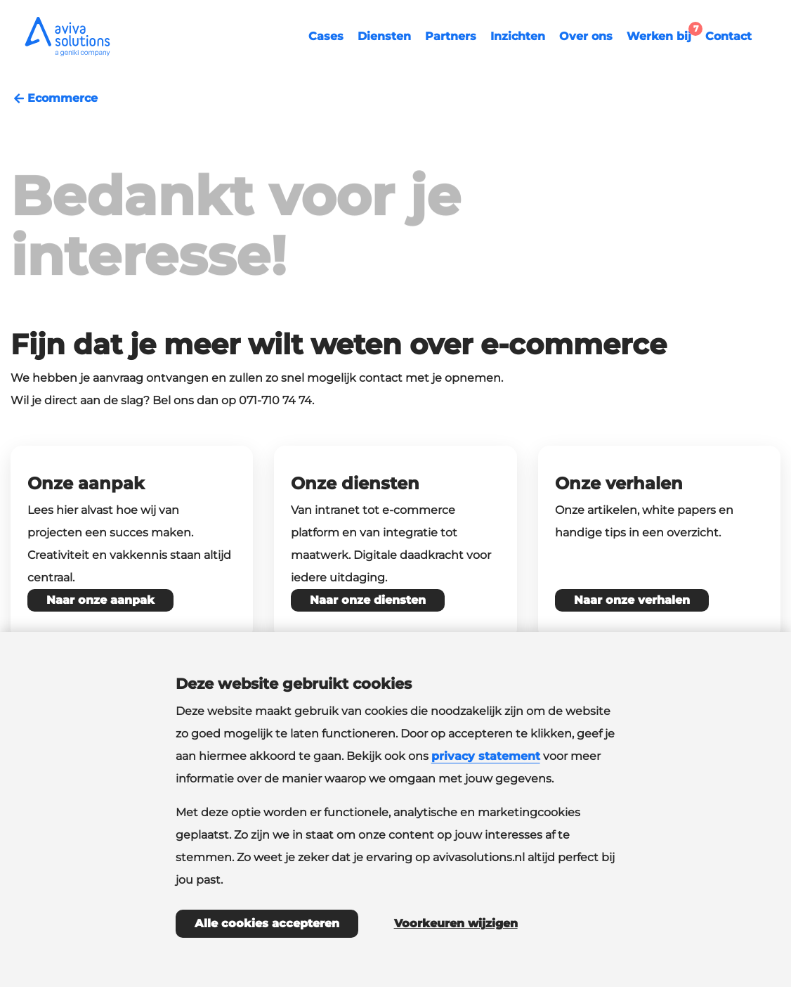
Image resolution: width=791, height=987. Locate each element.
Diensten (384, 36)
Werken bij (662, 34)
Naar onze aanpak (100, 600)
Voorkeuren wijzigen (456, 923)
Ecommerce (54, 98)
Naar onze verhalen (632, 600)
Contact (728, 36)
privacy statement (485, 756)
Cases (326, 36)
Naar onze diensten (368, 600)
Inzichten (517, 36)
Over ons (586, 36)
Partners (450, 36)
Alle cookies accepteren (267, 923)
